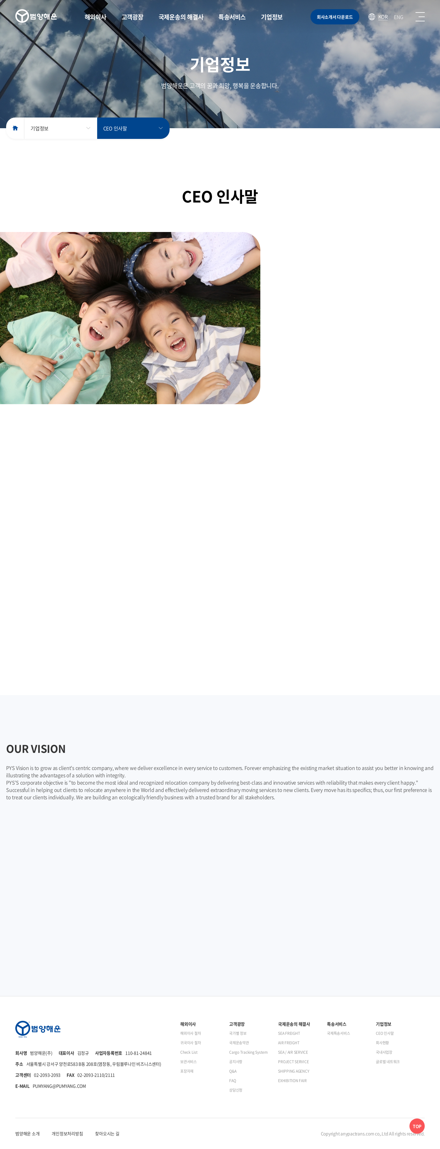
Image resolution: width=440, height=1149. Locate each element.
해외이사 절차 (190, 1033)
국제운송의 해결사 (181, 17)
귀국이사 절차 (190, 1043)
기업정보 (272, 17)
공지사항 (235, 1061)
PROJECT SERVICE (293, 1061)
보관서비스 (188, 1061)
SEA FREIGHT (289, 1033)
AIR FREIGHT (288, 1043)
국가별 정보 (238, 1033)
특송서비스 (232, 17)
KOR (383, 16)
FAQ (232, 1080)
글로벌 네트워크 (388, 1061)
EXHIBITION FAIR (292, 1080)
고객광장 (132, 17)
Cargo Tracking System (248, 1052)
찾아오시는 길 (107, 1133)
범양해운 (36, 16)
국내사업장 (384, 1052)
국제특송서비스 (338, 1033)
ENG (398, 17)
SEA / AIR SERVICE (293, 1052)
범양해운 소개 (27, 1133)
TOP (417, 1126)
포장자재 (186, 1071)
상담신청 (235, 1090)
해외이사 (95, 17)
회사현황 (382, 1043)
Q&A (232, 1071)
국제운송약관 (239, 1043)
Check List (189, 1052)
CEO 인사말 (115, 128)
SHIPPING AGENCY (293, 1071)
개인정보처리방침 (67, 1133)
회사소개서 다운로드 (335, 17)
